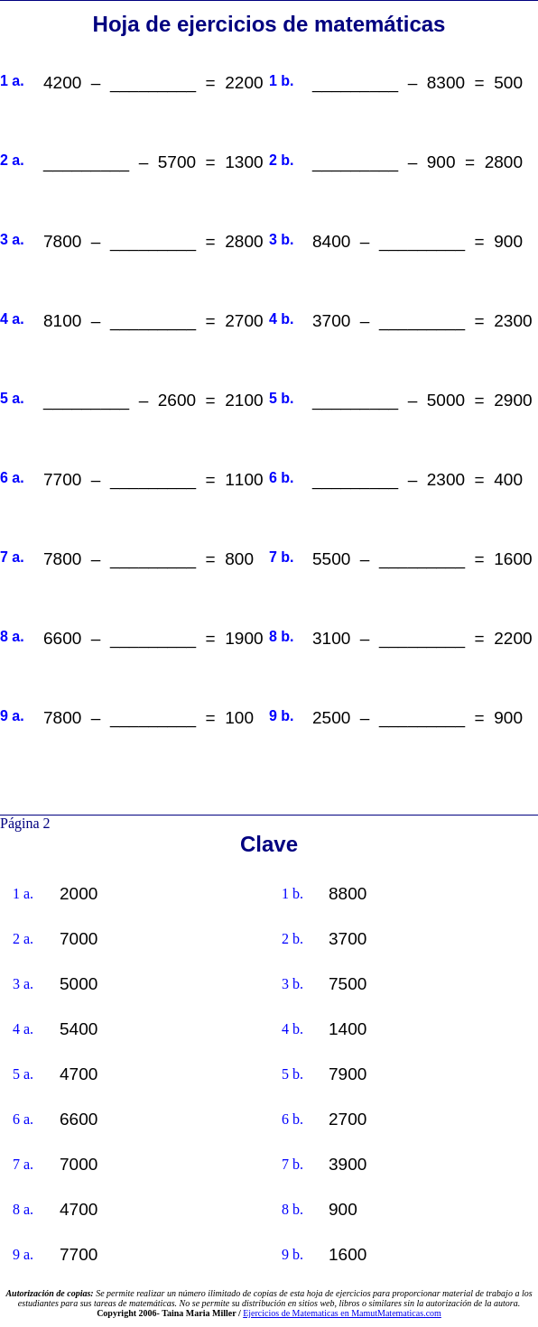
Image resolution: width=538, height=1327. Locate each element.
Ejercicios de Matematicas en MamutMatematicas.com (342, 1313)
